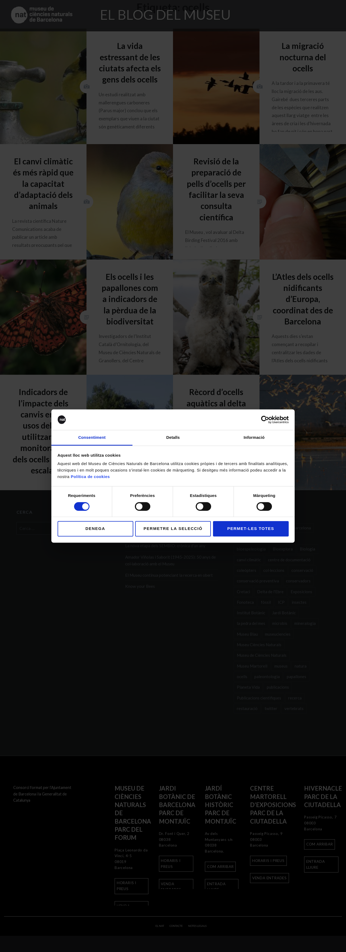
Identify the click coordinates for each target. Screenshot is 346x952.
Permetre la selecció (173, 528)
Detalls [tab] (173, 437)
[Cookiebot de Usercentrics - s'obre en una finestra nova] (265, 420)
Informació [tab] (254, 437)
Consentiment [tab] (91, 437)
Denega (95, 528)
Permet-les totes (250, 528)
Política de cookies (90, 477)
